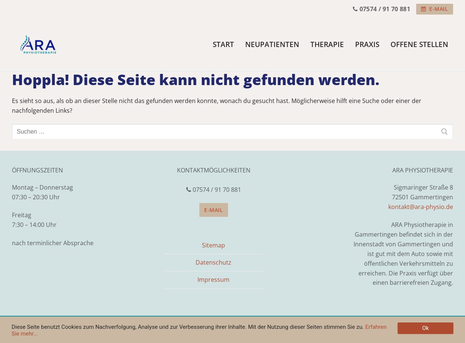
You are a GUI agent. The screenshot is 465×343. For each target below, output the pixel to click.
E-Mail (434, 8)
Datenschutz (213, 262)
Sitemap (213, 245)
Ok (425, 328)
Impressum (213, 279)
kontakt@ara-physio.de (420, 207)
